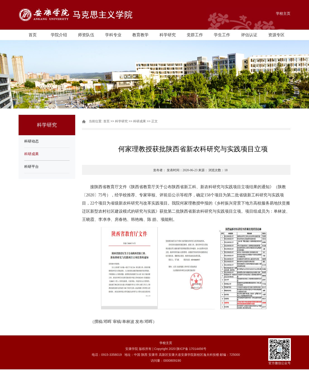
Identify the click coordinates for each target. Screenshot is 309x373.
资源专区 (276, 35)
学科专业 (113, 35)
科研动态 (31, 141)
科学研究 (167, 35)
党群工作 (195, 35)
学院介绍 (59, 35)
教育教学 (140, 35)
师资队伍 (86, 35)
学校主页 (283, 13)
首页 (33, 35)
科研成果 (31, 154)
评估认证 (249, 35)
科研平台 (31, 166)
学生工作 (222, 35)
